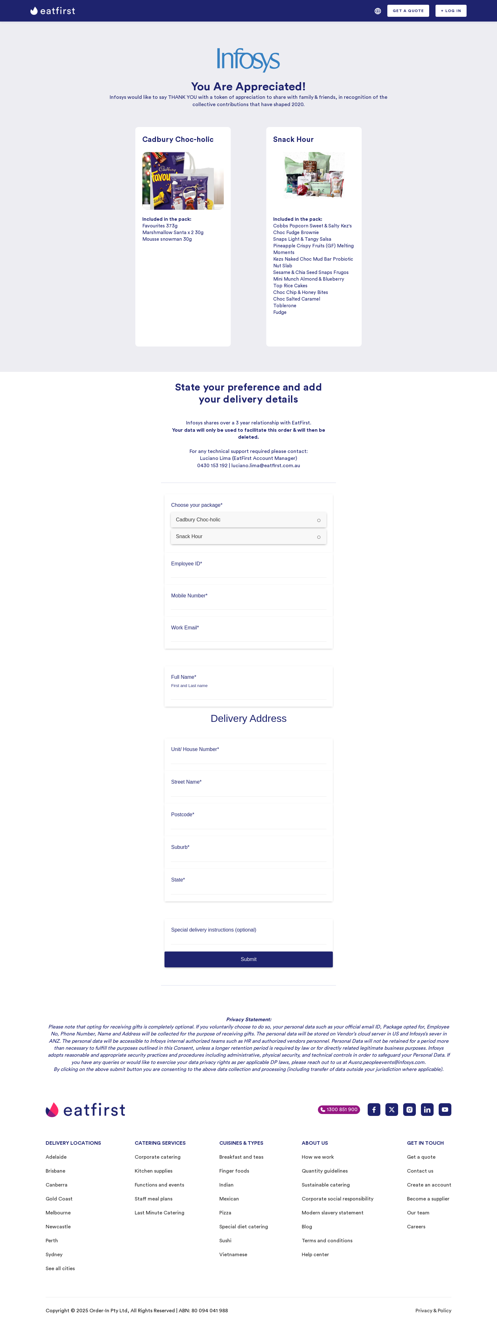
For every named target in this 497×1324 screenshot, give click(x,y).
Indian (226, 1184)
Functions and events (159, 1184)
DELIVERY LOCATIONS (73, 1143)
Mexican (229, 1198)
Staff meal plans (153, 1198)
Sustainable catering (326, 1184)
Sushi (225, 1240)
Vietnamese (233, 1254)
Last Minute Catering (159, 1212)
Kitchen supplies (153, 1171)
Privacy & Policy (433, 1310)
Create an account (429, 1184)
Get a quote (421, 1157)
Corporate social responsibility (337, 1198)
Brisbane (55, 1171)
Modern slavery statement (333, 1212)
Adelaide (56, 1157)
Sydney (54, 1254)
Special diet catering (243, 1226)
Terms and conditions (327, 1240)
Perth (52, 1240)
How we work (318, 1157)
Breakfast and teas (241, 1157)
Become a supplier (428, 1198)
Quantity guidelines (325, 1171)
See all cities (60, 1268)
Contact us (420, 1171)
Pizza (225, 1212)
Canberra (57, 1184)
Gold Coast (59, 1198)
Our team (418, 1212)
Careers (416, 1226)
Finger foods (234, 1171)
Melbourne (58, 1212)
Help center (315, 1254)
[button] (378, 10)
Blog (307, 1226)
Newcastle (58, 1226)
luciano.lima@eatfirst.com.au (265, 465)
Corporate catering (158, 1157)
